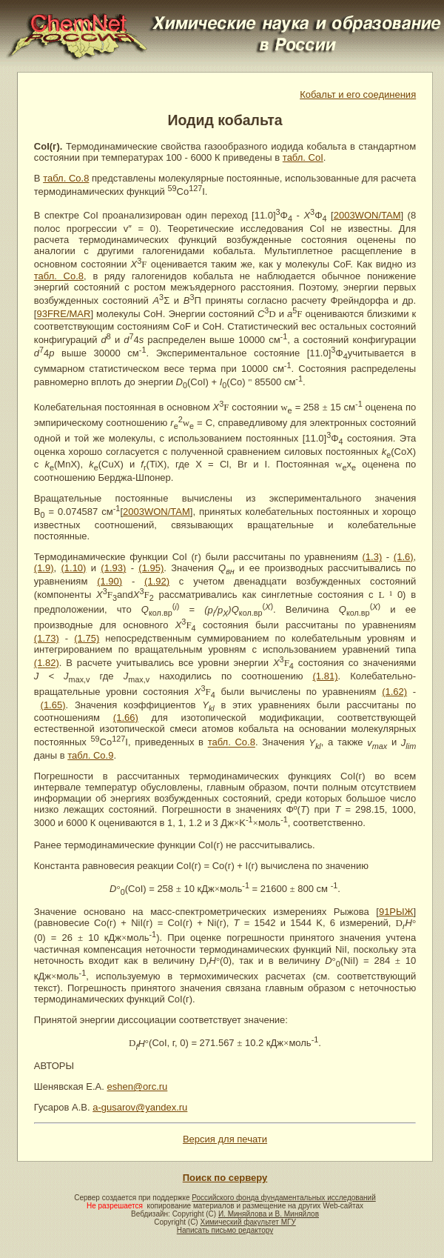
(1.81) (325, 676)
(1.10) (73, 567)
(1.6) (404, 556)
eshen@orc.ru (137, 1086)
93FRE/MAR (63, 314)
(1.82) (46, 663)
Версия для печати (225, 1139)
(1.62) (394, 691)
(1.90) (109, 581)
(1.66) (125, 717)
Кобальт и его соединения (358, 94)
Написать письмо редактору (225, 1230)
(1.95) (151, 567)
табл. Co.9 (90, 755)
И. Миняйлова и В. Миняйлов (268, 1214)
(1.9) (44, 567)
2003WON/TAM (367, 215)
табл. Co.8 (66, 178)
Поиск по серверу (225, 1177)
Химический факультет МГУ (247, 1222)
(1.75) (86, 638)
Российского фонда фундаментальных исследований (283, 1198)
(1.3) (372, 556)
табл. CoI (303, 157)
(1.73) (46, 638)
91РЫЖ (396, 911)
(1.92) (156, 581)
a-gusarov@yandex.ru (139, 1107)
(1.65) (53, 704)
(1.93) (113, 567)
